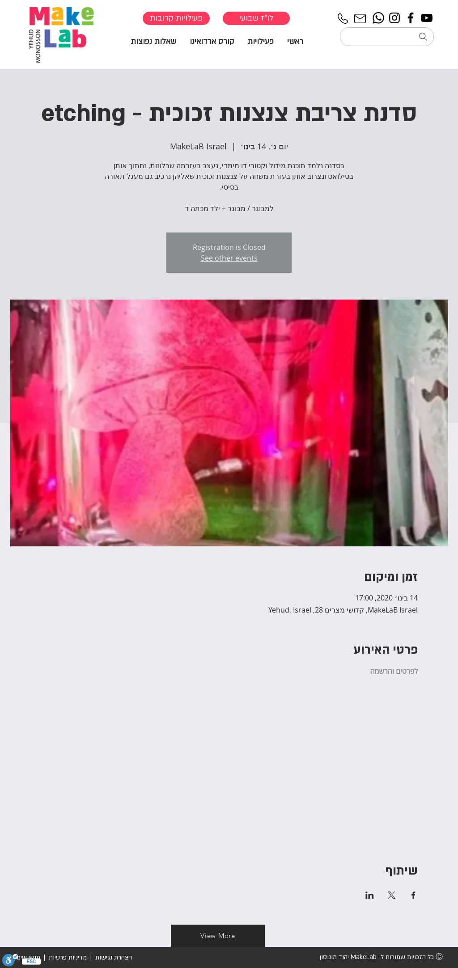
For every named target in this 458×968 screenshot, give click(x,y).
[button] (260, 41)
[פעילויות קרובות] (176, 18)
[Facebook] (410, 18)
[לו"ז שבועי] (256, 18)
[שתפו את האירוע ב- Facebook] (413, 895)
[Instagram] (394, 18)
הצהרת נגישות (112, 957)
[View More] (218, 936)
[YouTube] (427, 18)
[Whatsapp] (378, 18)
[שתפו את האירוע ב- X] (391, 895)
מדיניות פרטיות (68, 957)
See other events (229, 258)
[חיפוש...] (387, 36)
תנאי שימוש (25, 957)
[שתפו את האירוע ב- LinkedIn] (369, 895)
